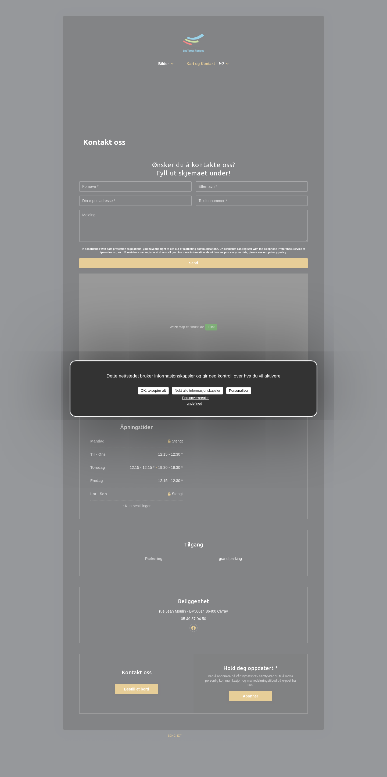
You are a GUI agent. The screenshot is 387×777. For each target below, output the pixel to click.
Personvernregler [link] (195, 398)
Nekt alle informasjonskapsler (197, 390)
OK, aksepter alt (153, 390)
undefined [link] (194, 403)
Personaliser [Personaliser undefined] (238, 390)
